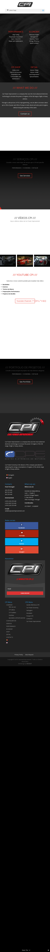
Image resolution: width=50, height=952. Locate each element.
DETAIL (34, 67)
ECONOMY (34, 31)
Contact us (25, 114)
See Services (25, 276)
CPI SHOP (15, 67)
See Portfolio (25, 683)
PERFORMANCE (15, 31)
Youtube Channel (24, 513)
